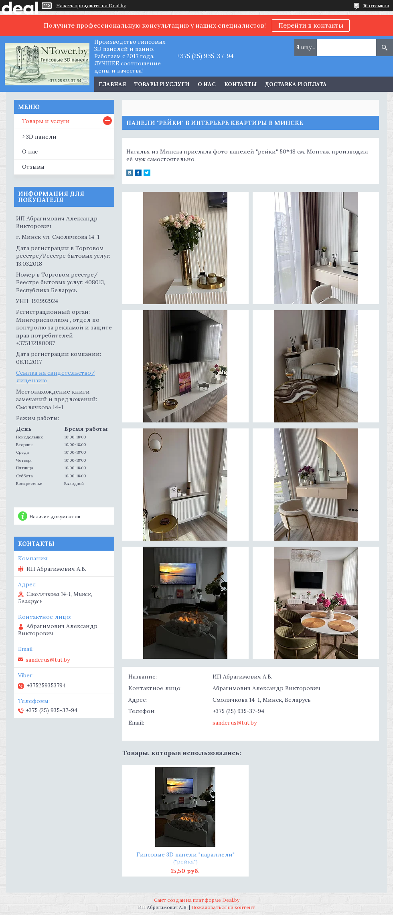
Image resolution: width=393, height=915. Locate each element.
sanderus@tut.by (235, 722)
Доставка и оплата (296, 84)
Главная (112, 84)
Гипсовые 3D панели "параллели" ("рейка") (185, 858)
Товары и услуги (161, 84)
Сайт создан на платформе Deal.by (196, 900)
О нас (207, 84)
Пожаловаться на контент (223, 907)
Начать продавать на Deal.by (91, 5)
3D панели (41, 136)
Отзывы (33, 166)
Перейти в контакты (310, 25)
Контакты (240, 84)
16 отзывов (376, 5)
